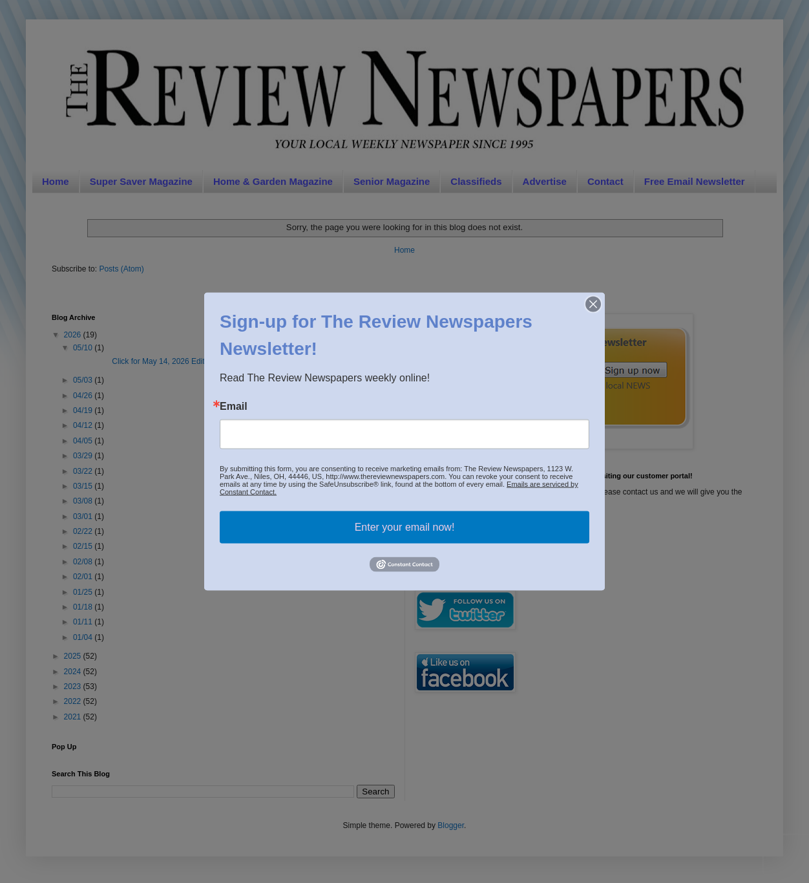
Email (233, 406)
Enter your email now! (405, 527)
